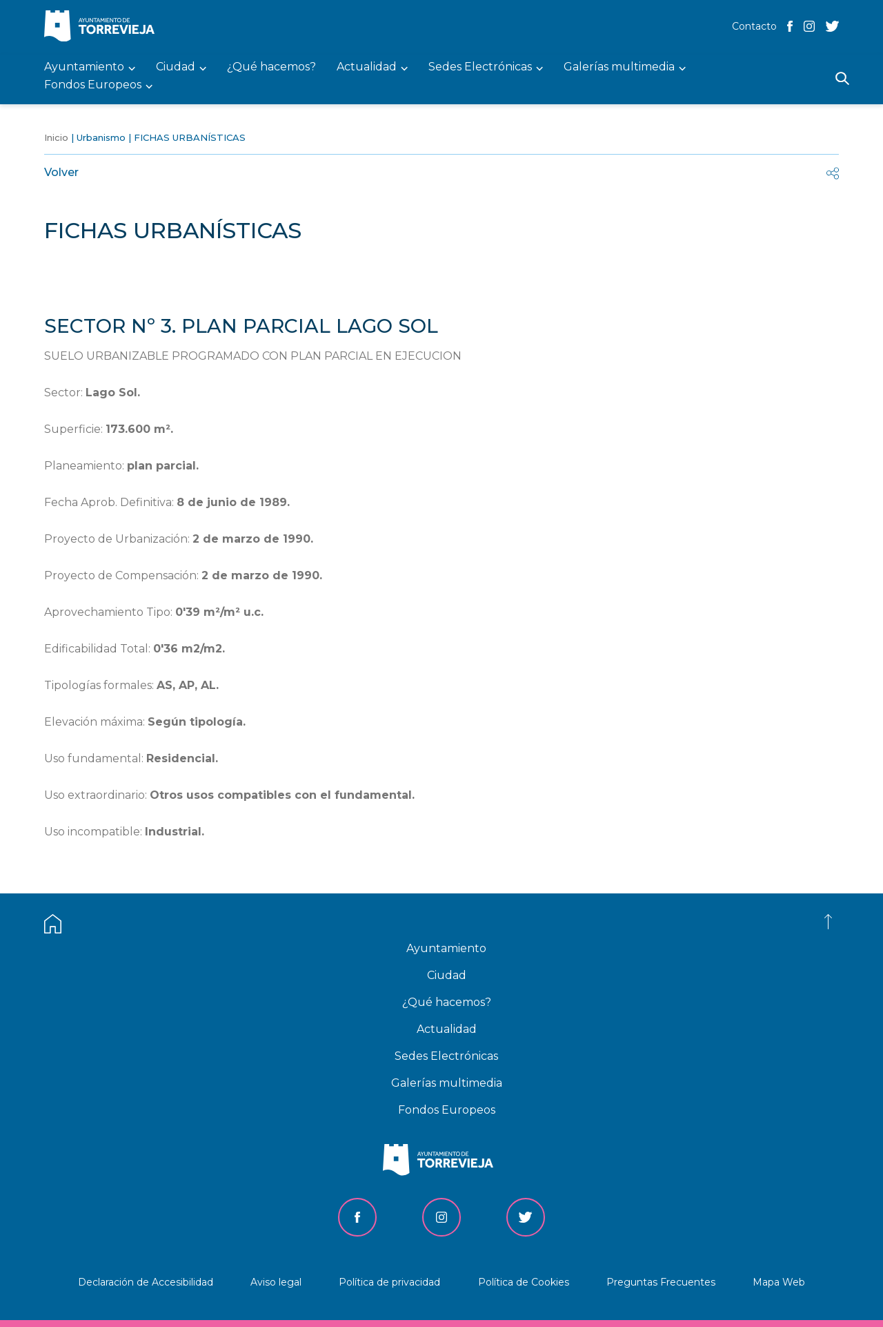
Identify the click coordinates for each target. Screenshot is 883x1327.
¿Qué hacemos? (446, 1002)
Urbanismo (101, 137)
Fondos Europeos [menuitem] (92, 85)
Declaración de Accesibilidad (145, 1282)
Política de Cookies (523, 1282)
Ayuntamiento (446, 948)
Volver (61, 172)
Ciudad (446, 975)
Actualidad (447, 1029)
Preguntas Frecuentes (660, 1282)
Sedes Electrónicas (446, 1056)
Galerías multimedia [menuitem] (619, 67)
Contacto (754, 26)
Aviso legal (275, 1282)
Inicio (56, 137)
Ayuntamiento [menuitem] (84, 67)
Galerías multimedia (446, 1082)
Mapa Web (779, 1282)
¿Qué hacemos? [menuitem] (271, 67)
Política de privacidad (389, 1282)
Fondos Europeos (446, 1109)
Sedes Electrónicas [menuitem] (480, 67)
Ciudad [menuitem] (175, 67)
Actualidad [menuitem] (367, 67)
